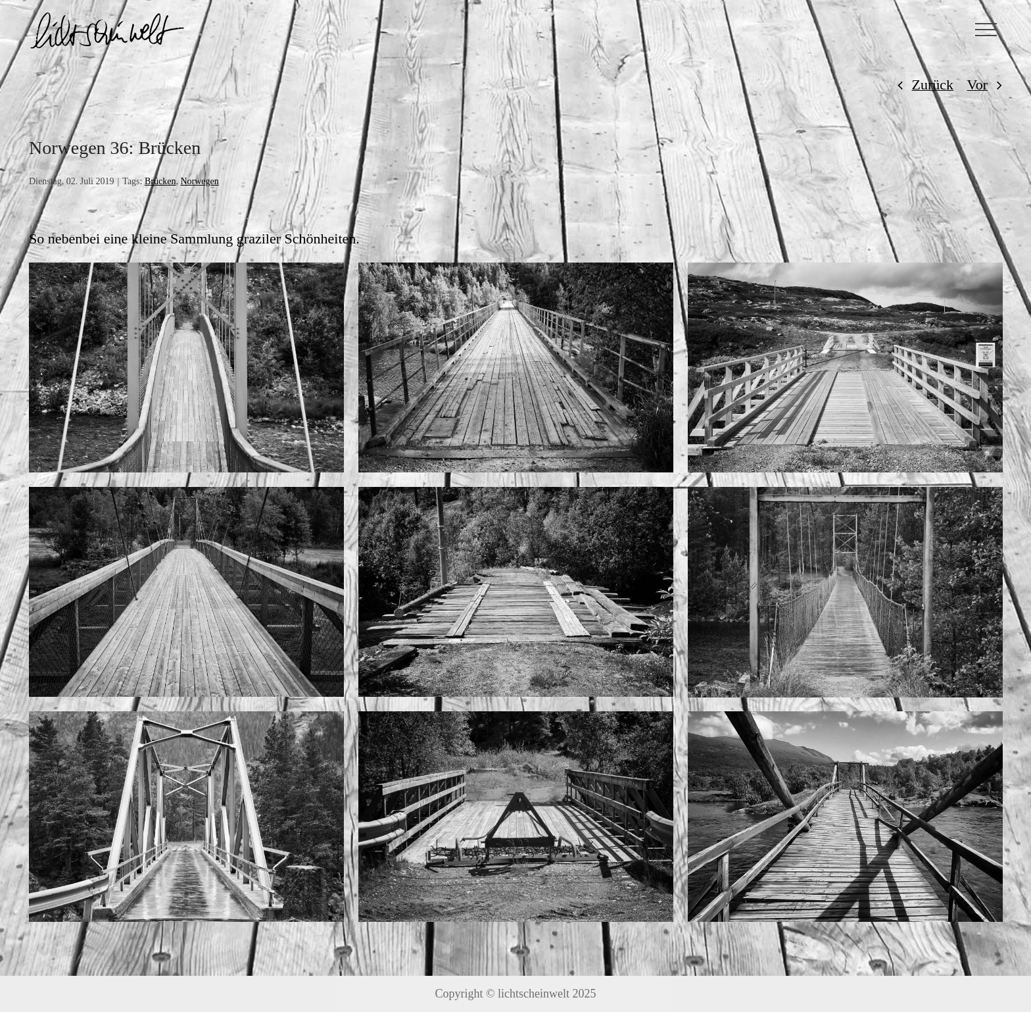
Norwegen (199, 181)
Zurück (933, 84)
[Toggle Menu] (986, 29)
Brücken (160, 181)
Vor (977, 84)
